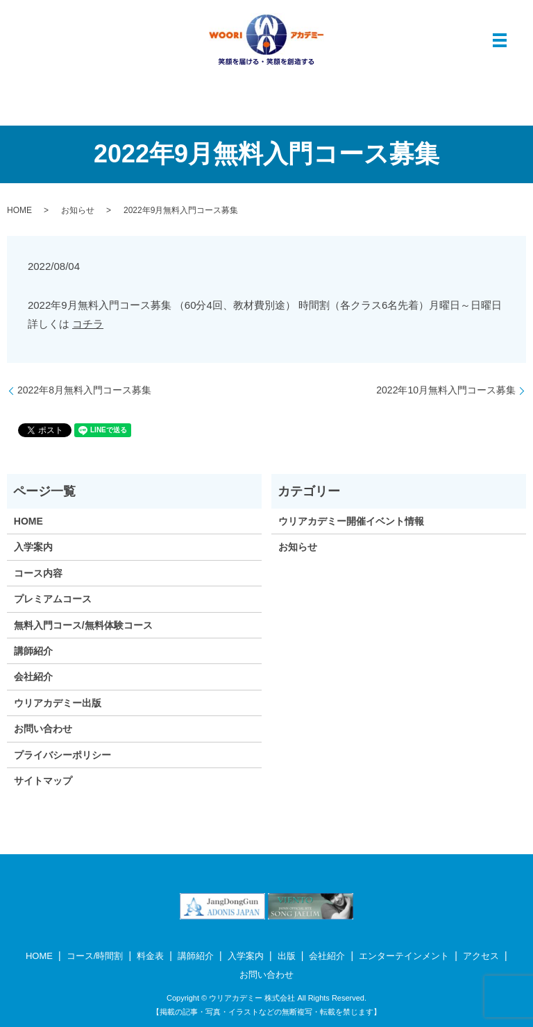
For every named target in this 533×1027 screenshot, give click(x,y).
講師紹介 (33, 650)
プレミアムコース (53, 598)
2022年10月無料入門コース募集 (446, 390)
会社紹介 (33, 676)
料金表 (150, 956)
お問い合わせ (43, 728)
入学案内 (33, 546)
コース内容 (38, 573)
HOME (19, 210)
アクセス (481, 956)
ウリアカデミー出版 (57, 702)
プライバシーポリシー (62, 755)
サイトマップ (43, 780)
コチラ (87, 324)
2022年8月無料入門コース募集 (84, 390)
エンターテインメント (404, 956)
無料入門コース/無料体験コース (83, 625)
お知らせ (77, 210)
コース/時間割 (95, 956)
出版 (287, 956)
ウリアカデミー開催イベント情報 (351, 521)
